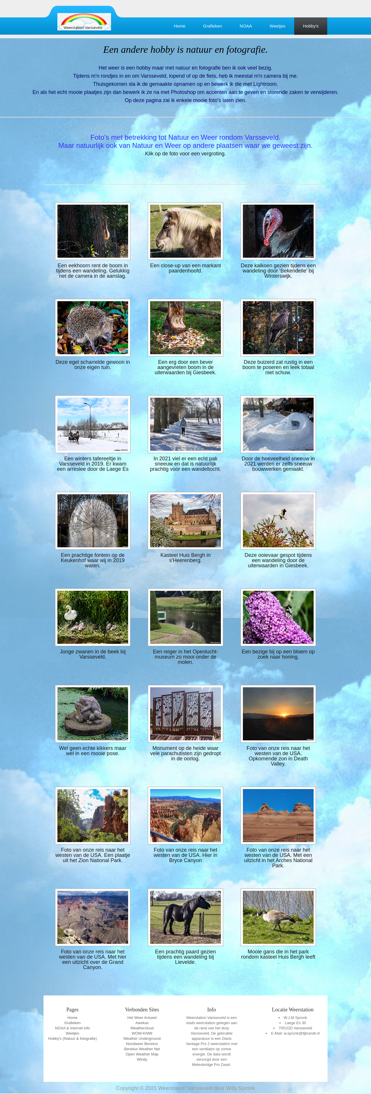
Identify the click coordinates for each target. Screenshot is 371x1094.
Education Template (84, 21)
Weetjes (277, 25)
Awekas (141, 1023)
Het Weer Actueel (142, 1017)
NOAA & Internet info (72, 1028)
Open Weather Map (142, 1054)
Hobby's (311, 25)
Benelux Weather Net (142, 1049)
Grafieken (212, 25)
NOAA (246, 25)
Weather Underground (142, 1038)
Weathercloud (142, 1028)
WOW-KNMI (142, 1033)
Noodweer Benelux (142, 1044)
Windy (142, 1059)
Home (180, 25)
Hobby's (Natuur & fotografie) (72, 1038)
